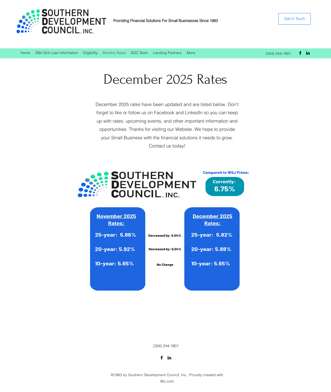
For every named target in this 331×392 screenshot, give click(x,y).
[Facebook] (300, 53)
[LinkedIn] (308, 53)
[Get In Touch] (294, 19)
